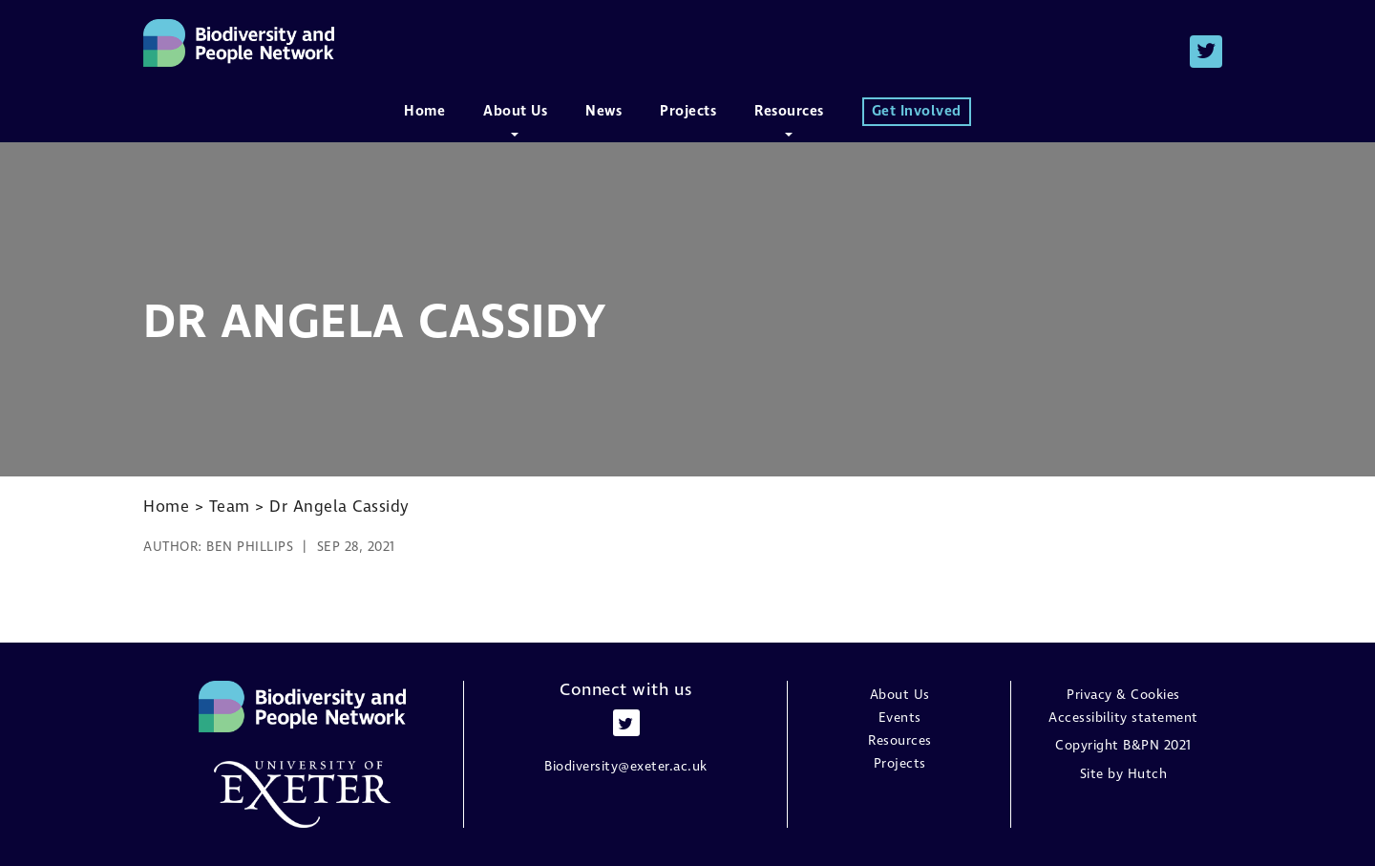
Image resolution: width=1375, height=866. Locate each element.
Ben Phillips (249, 547)
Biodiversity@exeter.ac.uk (626, 766)
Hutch (1148, 774)
